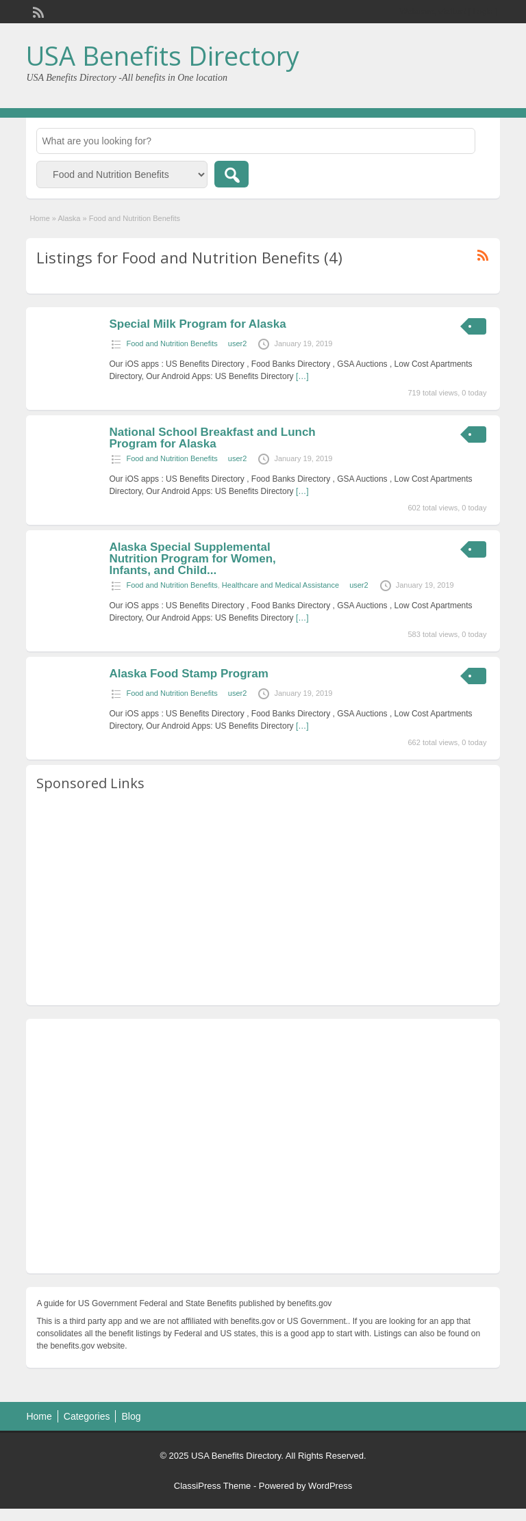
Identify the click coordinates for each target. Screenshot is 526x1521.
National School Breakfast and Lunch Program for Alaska (212, 438)
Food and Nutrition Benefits (171, 343)
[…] (302, 376)
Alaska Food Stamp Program (188, 673)
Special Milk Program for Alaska (197, 323)
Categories (87, 1416)
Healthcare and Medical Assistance (280, 585)
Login (482, 11)
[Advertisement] (262, 899)
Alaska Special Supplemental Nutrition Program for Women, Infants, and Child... (192, 559)
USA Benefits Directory (162, 55)
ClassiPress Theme (212, 1486)
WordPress (330, 1486)
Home (39, 218)
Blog (130, 1416)
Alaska (69, 218)
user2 (237, 343)
